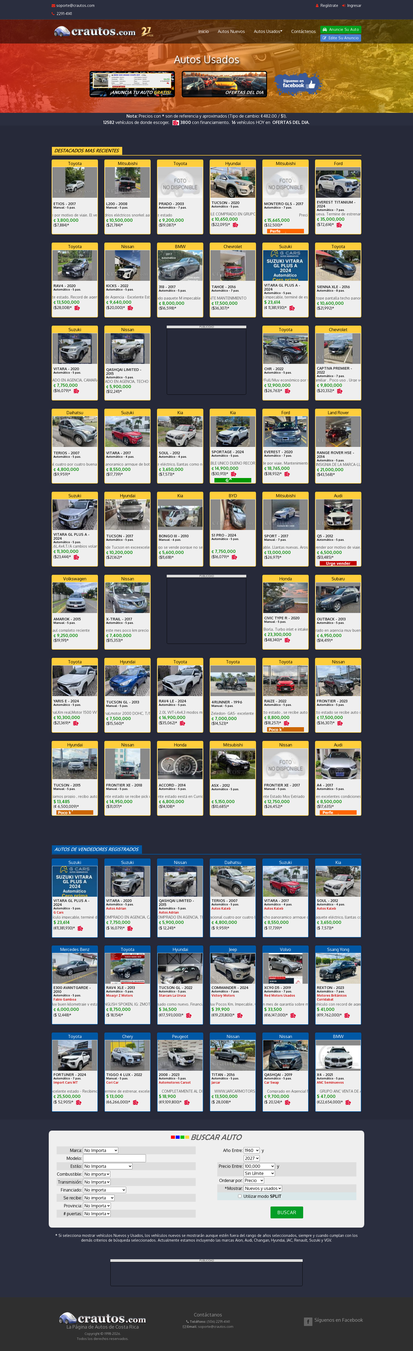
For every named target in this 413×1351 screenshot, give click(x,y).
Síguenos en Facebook (338, 1320)
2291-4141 (62, 13)
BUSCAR (286, 1212)
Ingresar (351, 5)
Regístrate (327, 5)
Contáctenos (303, 31)
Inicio (203, 31)
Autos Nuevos (231, 31)
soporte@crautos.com (73, 5)
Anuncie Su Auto (341, 29)
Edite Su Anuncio (341, 38)
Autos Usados (268, 31)
